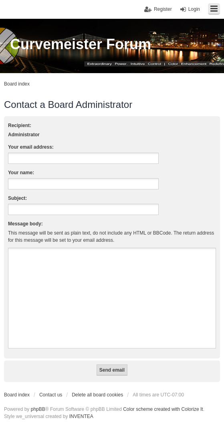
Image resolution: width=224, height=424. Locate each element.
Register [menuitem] (163, 9)
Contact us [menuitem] (50, 395)
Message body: (25, 224)
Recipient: (19, 125)
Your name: (21, 172)
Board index (17, 395)
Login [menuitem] (194, 9)
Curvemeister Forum (80, 44)
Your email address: (31, 147)
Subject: (17, 198)
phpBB (38, 409)
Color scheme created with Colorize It (163, 409)
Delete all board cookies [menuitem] (97, 395)
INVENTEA (81, 416)
